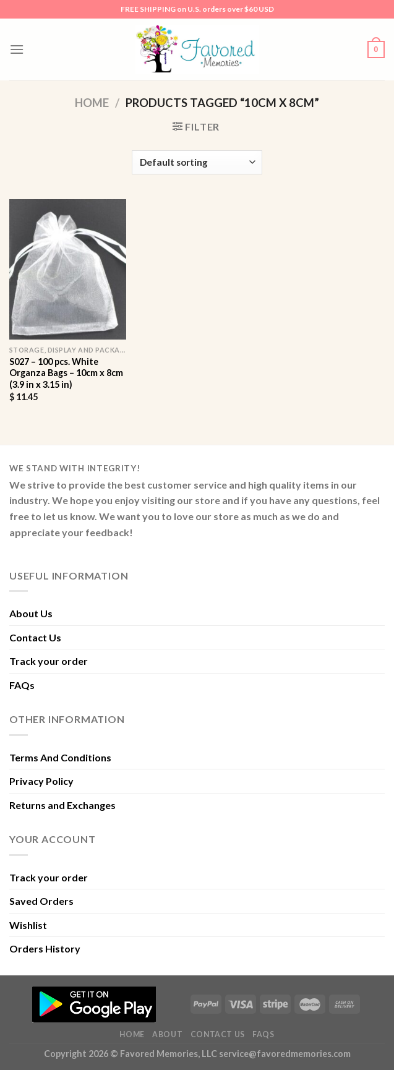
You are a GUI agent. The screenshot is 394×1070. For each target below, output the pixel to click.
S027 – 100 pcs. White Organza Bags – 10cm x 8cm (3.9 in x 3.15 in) (66, 373)
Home (92, 102)
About (167, 1034)
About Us (31, 613)
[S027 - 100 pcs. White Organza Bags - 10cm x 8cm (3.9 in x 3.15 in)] (67, 269)
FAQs (22, 685)
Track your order (48, 661)
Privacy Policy (41, 781)
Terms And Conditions (60, 757)
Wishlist (28, 925)
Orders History (44, 948)
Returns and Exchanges (62, 805)
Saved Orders (41, 901)
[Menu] (16, 49)
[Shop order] (197, 162)
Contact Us (35, 637)
